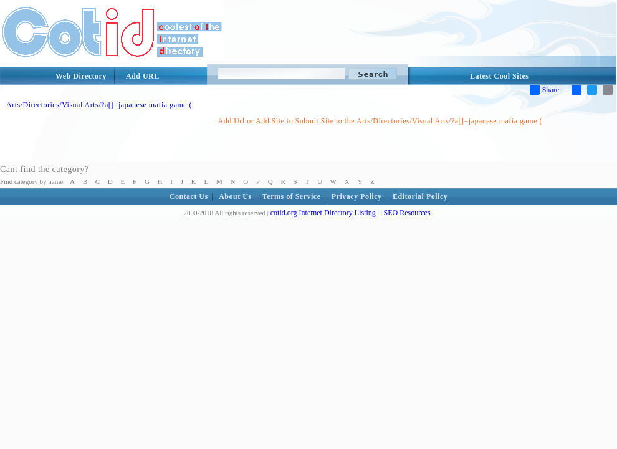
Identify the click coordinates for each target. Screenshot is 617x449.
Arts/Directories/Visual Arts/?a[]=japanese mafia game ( (99, 104)
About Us (235, 196)
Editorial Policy (420, 196)
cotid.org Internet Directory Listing (323, 212)
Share (544, 90)
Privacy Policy (357, 196)
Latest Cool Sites (499, 76)
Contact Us (189, 196)
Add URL (143, 76)
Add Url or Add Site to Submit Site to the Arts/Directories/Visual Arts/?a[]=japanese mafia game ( (380, 121)
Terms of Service (291, 196)
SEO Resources (407, 212)
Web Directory (81, 76)
